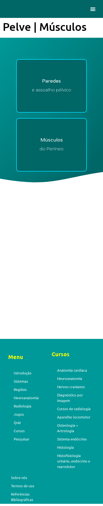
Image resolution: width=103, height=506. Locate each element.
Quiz (17, 422)
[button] (93, 9)
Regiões (20, 389)
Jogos (19, 414)
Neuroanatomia (26, 397)
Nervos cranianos (71, 386)
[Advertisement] (51, 283)
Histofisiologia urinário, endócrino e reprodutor (73, 461)
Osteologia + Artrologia (67, 428)
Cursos (19, 430)
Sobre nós (19, 477)
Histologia (65, 447)
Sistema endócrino (72, 439)
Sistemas (21, 381)
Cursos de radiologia (74, 408)
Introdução (23, 373)
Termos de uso (22, 485)
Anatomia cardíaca (72, 370)
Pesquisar (21, 439)
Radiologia (22, 406)
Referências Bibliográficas (22, 497)
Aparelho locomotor (73, 417)
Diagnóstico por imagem (70, 398)
